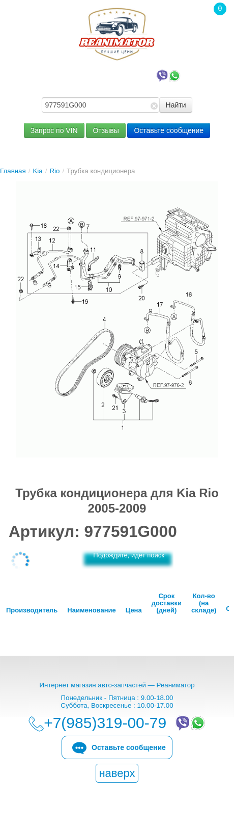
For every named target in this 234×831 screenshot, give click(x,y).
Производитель (31, 610)
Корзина (214, 30)
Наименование (91, 610)
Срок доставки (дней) (167, 603)
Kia (37, 171)
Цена (134, 610)
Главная (13, 171)
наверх (117, 773)
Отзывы (106, 130)
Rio (54, 171)
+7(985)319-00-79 (119, 75)
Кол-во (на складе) (203, 603)
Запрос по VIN (54, 130)
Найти (176, 105)
